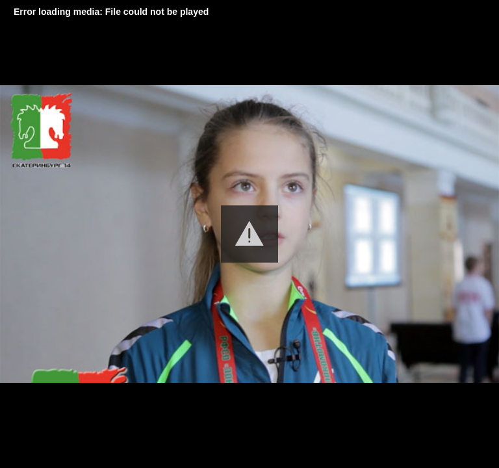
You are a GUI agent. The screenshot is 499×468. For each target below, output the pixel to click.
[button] (249, 234)
